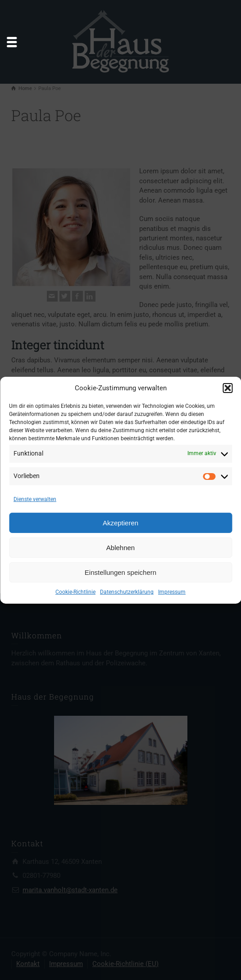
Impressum (172, 592)
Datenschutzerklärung (127, 592)
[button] (227, 388)
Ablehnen (120, 547)
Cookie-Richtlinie (75, 592)
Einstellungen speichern (120, 572)
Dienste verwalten (35, 499)
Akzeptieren (120, 523)
